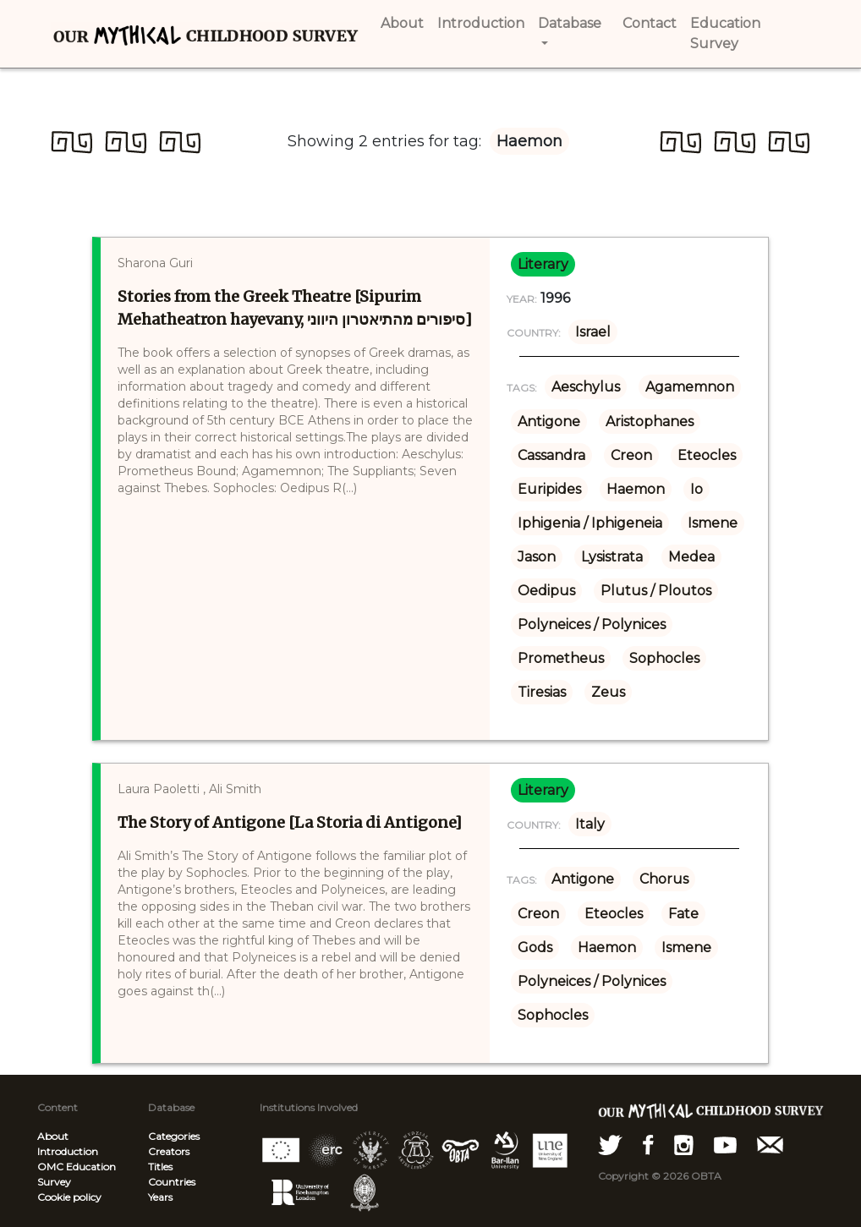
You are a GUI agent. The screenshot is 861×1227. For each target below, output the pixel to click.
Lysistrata (612, 557)
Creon (631, 455)
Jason (537, 557)
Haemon (635, 489)
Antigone (549, 422)
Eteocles (706, 455)
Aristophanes (650, 422)
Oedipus (546, 591)
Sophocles (664, 658)
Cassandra (551, 455)
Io (696, 489)
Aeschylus (585, 387)
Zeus (608, 692)
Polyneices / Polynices (592, 624)
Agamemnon (689, 387)
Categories (174, 1136)
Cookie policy (69, 1197)
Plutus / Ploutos (656, 591)
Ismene (713, 523)
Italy (590, 824)
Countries (171, 1181)
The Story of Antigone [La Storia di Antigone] (290, 822)
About (53, 1136)
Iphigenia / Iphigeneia (590, 523)
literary (543, 264)
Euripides (549, 489)
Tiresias (542, 692)
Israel (593, 332)
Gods (535, 947)
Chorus (663, 879)
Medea (691, 557)
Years (160, 1197)
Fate (683, 914)
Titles (160, 1166)
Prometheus (561, 658)
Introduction (67, 1151)
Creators (168, 1151)
